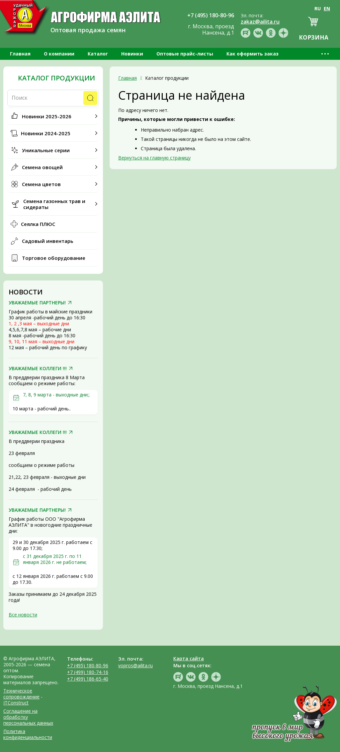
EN (327, 8)
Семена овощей (42, 167)
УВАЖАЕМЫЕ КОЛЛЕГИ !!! (38, 369)
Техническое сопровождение (21, 694)
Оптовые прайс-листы (184, 54)
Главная (20, 54)
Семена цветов (41, 184)
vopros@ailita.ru (135, 665)
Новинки (132, 54)
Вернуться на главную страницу (154, 158)
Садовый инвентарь (47, 241)
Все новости (23, 614)
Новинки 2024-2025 (45, 133)
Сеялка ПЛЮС (38, 224)
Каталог (98, 54)
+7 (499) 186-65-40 (87, 679)
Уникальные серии (46, 150)
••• (325, 54)
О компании (59, 54)
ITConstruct (16, 702)
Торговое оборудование (53, 258)
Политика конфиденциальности (27, 734)
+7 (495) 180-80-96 (87, 665)
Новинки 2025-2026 (46, 116)
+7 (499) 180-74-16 (87, 672)
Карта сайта (188, 658)
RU (317, 8)
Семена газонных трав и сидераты (54, 204)
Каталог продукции (56, 78)
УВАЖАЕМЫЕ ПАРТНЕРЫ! (37, 303)
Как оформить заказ (252, 54)
